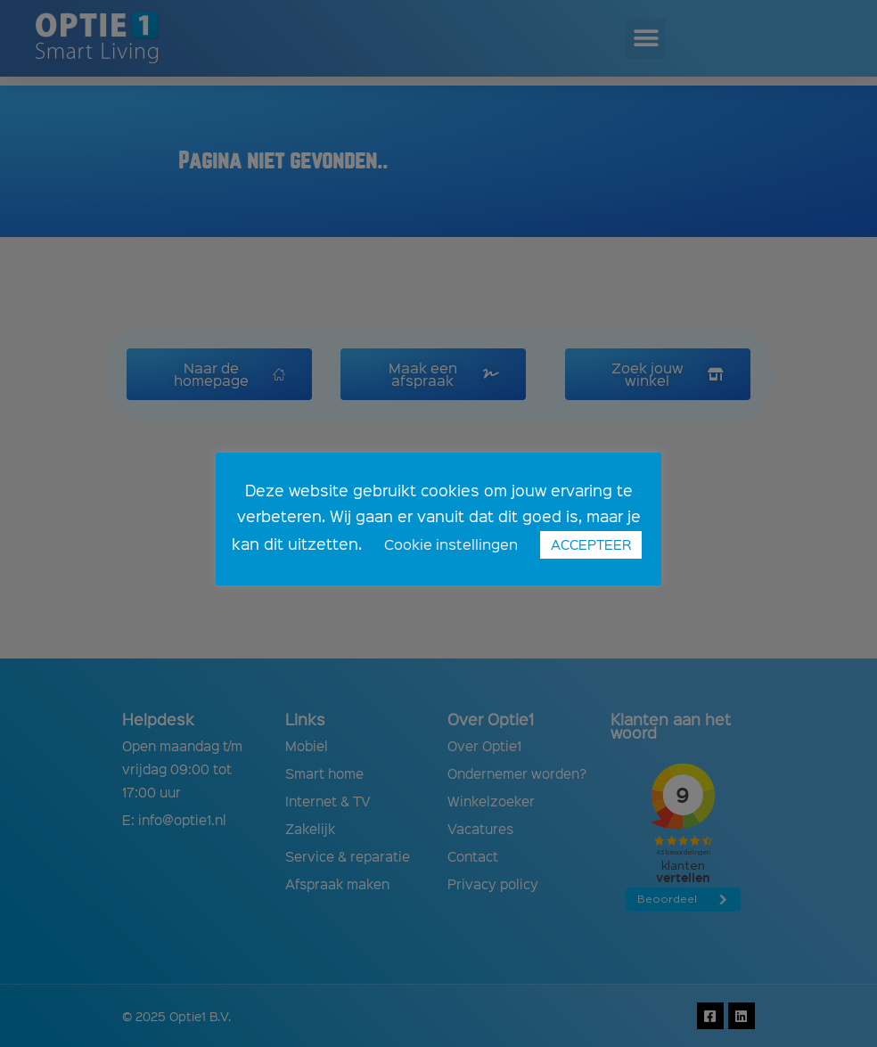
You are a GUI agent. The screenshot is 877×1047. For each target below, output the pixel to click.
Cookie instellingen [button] (451, 544)
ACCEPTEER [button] (591, 544)
